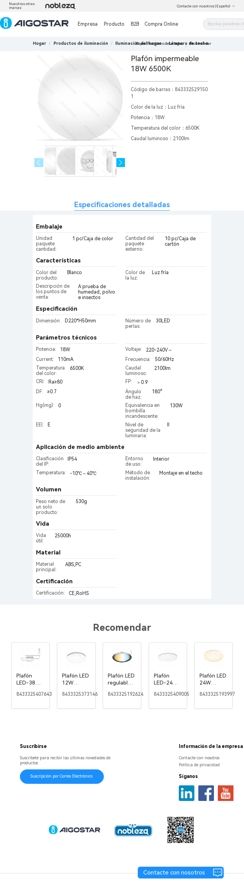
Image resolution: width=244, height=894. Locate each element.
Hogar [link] (39, 43)
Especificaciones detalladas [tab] (122, 205)
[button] (120, 162)
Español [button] (225, 6)
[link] (80, 43)
